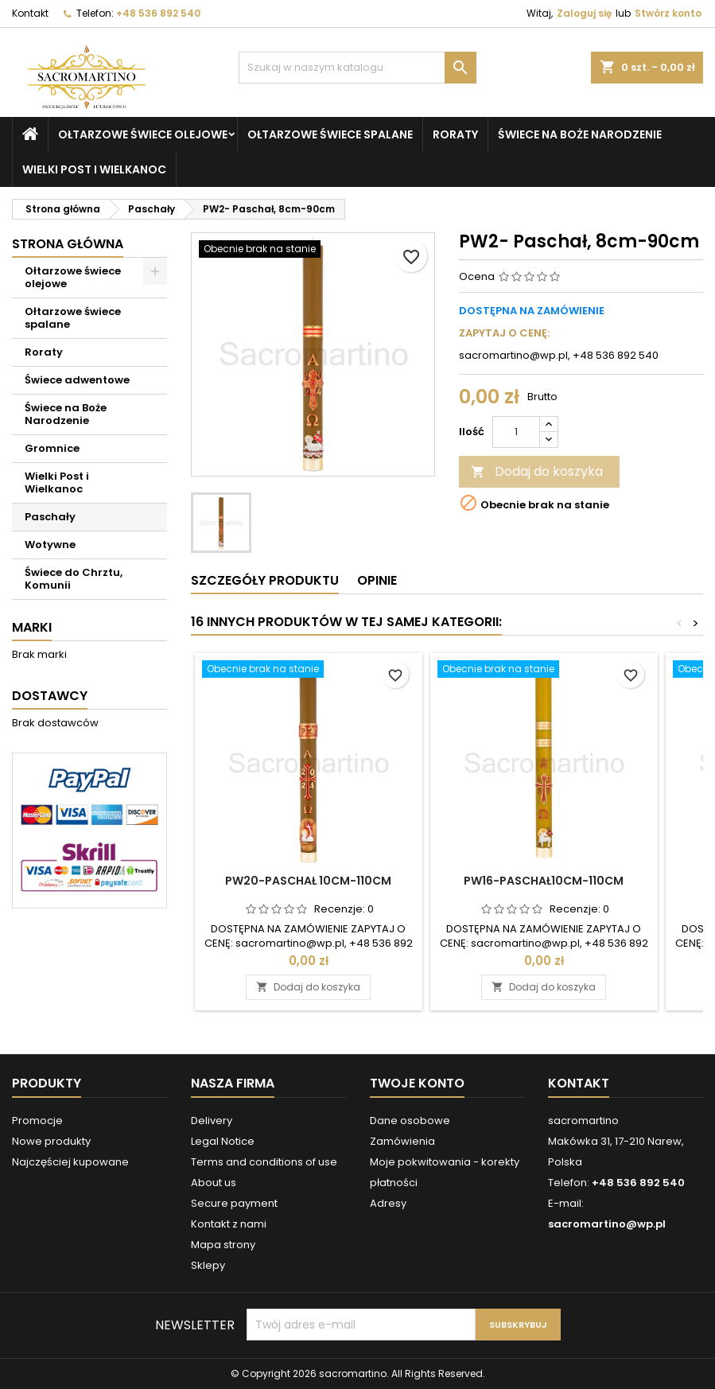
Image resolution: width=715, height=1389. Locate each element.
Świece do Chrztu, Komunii (73, 579)
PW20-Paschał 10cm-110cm (308, 881)
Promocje (37, 1120)
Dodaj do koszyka (537, 471)
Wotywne (50, 544)
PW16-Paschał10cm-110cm (544, 881)
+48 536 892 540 (158, 13)
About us (213, 1182)
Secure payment (234, 1203)
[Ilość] (516, 432)
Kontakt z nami (228, 1223)
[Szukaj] (358, 68)
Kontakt (30, 13)
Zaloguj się (584, 13)
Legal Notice (223, 1141)
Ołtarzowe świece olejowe (142, 134)
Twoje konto (417, 1083)
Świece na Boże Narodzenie (580, 134)
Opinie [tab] (377, 580)
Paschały (50, 516)
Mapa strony (223, 1244)
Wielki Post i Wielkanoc (94, 169)
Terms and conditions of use (264, 1161)
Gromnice (52, 448)
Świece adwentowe (77, 379)
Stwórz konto (668, 13)
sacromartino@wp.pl (607, 1223)
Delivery (211, 1120)
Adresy (388, 1203)
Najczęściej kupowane (70, 1161)
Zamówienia (402, 1141)
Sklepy (208, 1265)
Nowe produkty (51, 1141)
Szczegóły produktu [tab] (265, 580)
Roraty (455, 134)
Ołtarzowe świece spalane (330, 134)
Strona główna (67, 244)
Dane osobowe (410, 1120)
